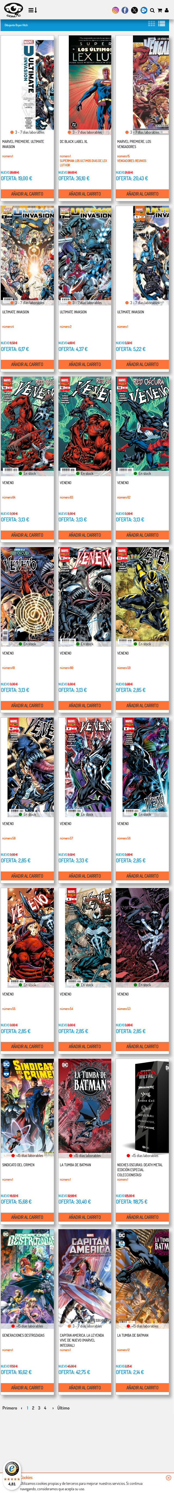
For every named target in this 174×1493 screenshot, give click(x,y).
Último (63, 1407)
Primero (9, 1407)
